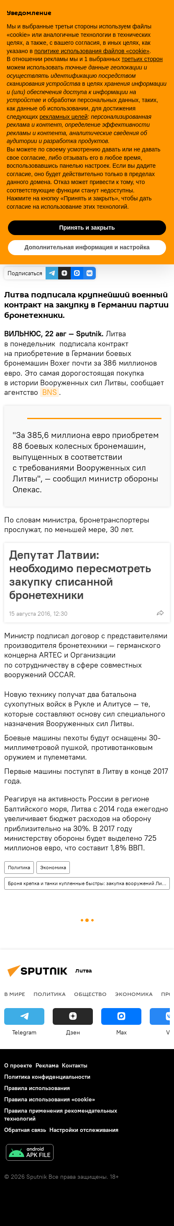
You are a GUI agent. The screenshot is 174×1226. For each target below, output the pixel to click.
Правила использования (37, 1088)
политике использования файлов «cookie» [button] (91, 51)
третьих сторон (142, 59)
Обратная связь (25, 1130)
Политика (19, 867)
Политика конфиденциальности (47, 1076)
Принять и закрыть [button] (87, 227)
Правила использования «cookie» (49, 1099)
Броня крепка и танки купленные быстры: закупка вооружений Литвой (88, 883)
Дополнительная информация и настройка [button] (87, 247)
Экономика (53, 867)
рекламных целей (64, 116)
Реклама (47, 1065)
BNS (49, 392)
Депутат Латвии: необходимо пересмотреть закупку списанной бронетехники (80, 574)
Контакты (74, 1065)
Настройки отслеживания (83, 1130)
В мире (14, 994)
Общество (90, 994)
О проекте (18, 1065)
